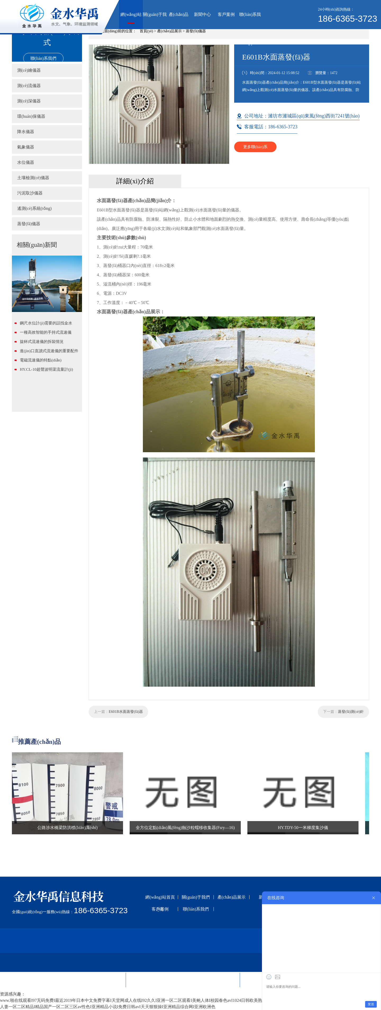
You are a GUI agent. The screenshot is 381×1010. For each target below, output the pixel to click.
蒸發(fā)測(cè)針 (351, 712)
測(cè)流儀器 (29, 85)
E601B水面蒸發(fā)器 (126, 712)
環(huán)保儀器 (31, 116)
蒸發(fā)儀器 (196, 31)
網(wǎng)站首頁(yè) (130, 20)
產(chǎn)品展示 (179, 20)
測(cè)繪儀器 (29, 70)
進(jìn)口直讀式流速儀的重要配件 (49, 351)
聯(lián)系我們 (250, 20)
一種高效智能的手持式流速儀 (45, 332)
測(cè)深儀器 (29, 101)
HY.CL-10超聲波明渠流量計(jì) (46, 369)
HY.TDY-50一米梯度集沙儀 (303, 827)
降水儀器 (25, 131)
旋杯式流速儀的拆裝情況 (42, 341)
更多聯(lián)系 (255, 147)
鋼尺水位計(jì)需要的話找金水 (46, 323)
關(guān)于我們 (155, 20)
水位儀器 (25, 162)
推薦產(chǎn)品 (39, 741)
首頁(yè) (146, 31)
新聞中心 (202, 14)
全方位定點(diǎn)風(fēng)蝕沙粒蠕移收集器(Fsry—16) (185, 827)
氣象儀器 (25, 147)
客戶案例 (226, 14)
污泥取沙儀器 (30, 193)
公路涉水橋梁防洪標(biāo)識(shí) (67, 827)
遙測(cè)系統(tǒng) (34, 208)
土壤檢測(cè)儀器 (33, 177)
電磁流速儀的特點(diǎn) (40, 360)
